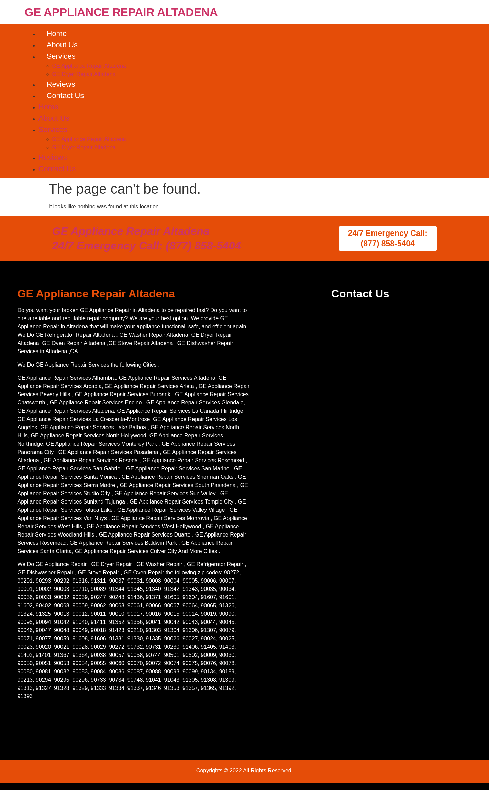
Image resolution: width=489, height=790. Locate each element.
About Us (62, 45)
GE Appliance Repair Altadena (89, 66)
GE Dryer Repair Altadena (84, 74)
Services (61, 56)
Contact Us (65, 95)
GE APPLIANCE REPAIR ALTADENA (121, 12)
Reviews (61, 84)
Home (57, 33)
